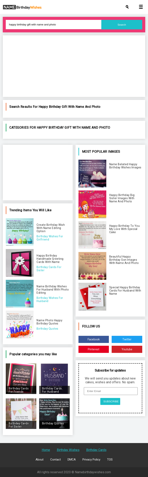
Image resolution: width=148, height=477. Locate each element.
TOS (110, 459)
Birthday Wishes (68, 450)
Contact (55, 459)
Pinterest (93, 349)
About (40, 459)
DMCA (72, 459)
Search (122, 24)
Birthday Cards (96, 450)
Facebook (94, 339)
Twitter (127, 339)
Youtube (127, 349)
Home (46, 450)
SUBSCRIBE (111, 401)
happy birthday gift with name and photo (70, 107)
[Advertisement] (74, 66)
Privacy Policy (91, 459)
